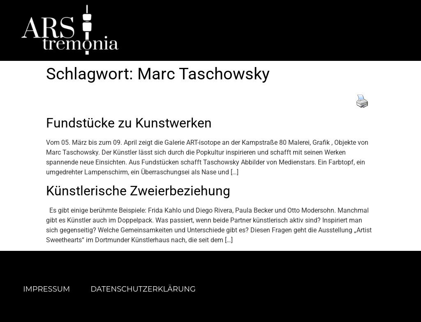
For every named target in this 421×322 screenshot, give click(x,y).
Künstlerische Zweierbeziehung (138, 191)
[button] (290, 30)
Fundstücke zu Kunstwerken (129, 123)
